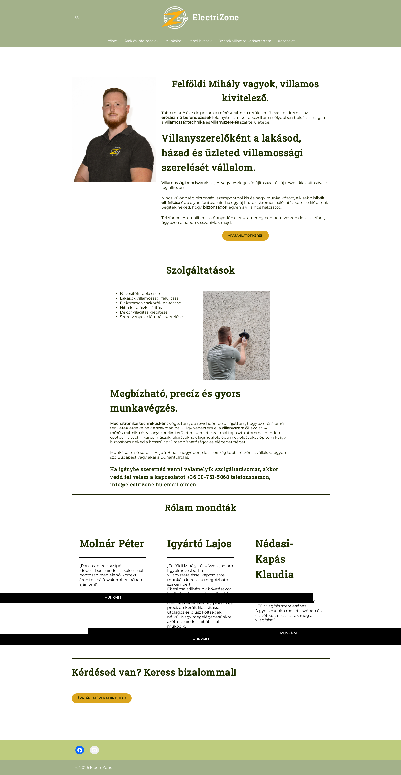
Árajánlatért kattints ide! (101, 698)
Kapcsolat (286, 41)
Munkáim (173, 41)
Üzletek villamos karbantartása (244, 41)
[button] (77, 17)
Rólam (112, 41)
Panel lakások (200, 41)
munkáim (200, 639)
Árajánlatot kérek (245, 235)
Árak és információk (141, 41)
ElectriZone (215, 17)
